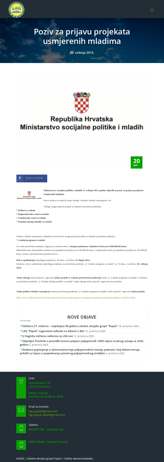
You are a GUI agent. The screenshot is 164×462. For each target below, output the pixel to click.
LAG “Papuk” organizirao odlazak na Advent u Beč (53, 331)
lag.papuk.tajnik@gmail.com (47, 415)
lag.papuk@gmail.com (43, 411)
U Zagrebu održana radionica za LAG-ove (47, 336)
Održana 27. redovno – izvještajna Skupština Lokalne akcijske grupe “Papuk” (70, 326)
